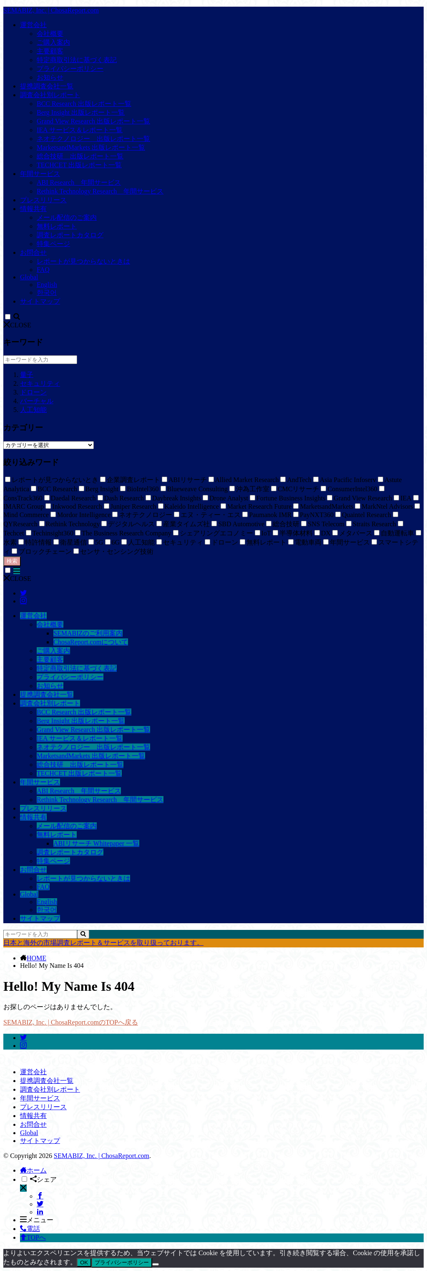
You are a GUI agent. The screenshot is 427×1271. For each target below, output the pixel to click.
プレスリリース (43, 199)
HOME (36, 958)
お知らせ (50, 77)
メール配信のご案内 (67, 217)
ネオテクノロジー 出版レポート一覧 (93, 138)
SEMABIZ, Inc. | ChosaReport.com (51, 10)
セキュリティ (40, 383)
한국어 (47, 292)
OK (84, 1262)
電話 (30, 1228)
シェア (43, 1179)
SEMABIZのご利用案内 (88, 633)
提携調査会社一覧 (46, 86)
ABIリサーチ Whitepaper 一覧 (96, 843)
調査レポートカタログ (70, 235)
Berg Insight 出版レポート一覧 (81, 112)
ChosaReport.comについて (90, 642)
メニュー (36, 1219)
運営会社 (33, 24)
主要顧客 (50, 51)
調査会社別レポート (50, 94)
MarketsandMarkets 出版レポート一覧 (91, 147)
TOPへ (33, 1237)
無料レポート (57, 226)
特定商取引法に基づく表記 (77, 59)
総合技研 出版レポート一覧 (80, 156)
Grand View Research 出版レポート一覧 (93, 121)
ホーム (33, 1170)
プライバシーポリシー (70, 68)
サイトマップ (40, 301)
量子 (26, 374)
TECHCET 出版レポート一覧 (79, 164)
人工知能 (33, 409)
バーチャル (36, 400)
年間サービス (40, 173)
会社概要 (50, 33)
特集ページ (53, 243)
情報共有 (33, 208)
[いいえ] (155, 1264)
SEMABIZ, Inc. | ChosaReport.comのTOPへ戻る (70, 1022)
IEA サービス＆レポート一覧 (80, 129)
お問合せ (33, 252)
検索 (12, 561)
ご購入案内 (53, 42)
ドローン (33, 392)
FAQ (43, 269)
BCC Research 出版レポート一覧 (84, 103)
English (47, 284)
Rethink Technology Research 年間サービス (100, 191)
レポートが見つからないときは (83, 261)
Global (29, 277)
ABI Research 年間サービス (79, 182)
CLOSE (17, 325)
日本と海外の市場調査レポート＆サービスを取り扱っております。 (103, 942)
